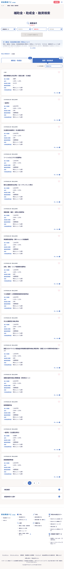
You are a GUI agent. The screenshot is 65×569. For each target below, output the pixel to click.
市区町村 (20, 29)
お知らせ (5, 520)
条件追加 (52, 29)
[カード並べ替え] (54, 66)
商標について (59, 555)
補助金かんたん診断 (23, 528)
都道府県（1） (6, 29)
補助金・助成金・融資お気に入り (24, 534)
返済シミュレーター (23, 530)
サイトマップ (38, 555)
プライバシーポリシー (14, 555)
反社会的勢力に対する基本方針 (48, 555)
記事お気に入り (22, 519)
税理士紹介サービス (55, 524)
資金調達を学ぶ (22, 517)
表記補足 (7, 490)
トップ (2, 5)
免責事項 (22, 555)
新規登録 (56, 2)
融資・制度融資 (47, 60)
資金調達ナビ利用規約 (29, 555)
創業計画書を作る (38, 517)
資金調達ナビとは (6, 517)
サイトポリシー (5, 555)
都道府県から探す (9, 497)
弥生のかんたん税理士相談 (56, 529)
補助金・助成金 (16, 60)
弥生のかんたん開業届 (55, 521)
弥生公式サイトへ (35, 558)
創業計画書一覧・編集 (39, 519)
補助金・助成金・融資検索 (24, 525)
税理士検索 (53, 526)
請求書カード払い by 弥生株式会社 (55, 539)
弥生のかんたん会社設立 (56, 518)
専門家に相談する (38, 525)
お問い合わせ (27, 558)
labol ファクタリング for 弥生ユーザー (56, 543)
